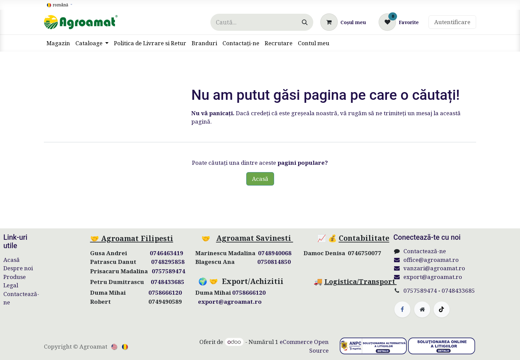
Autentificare (452, 22)
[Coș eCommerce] (343, 22)
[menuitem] (58, 43)
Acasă (260, 179)
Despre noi (18, 268)
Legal (10, 285)
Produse (14, 277)
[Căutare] (304, 22)
